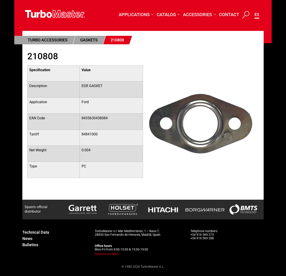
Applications (136, 15)
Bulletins (30, 244)
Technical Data (35, 232)
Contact (229, 14)
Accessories (199, 15)
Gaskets (89, 40)
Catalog (168, 15)
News (27, 238)
